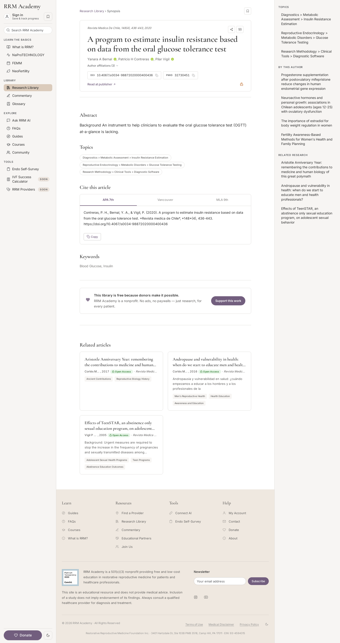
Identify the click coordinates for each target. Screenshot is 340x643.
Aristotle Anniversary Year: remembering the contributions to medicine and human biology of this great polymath (306, 169)
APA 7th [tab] (108, 200)
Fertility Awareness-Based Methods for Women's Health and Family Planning (307, 139)
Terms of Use (194, 624)
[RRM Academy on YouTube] (206, 597)
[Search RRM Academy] (28, 30)
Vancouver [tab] (165, 200)
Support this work (228, 301)
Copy (92, 236)
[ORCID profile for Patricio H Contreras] (152, 59)
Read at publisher (101, 84)
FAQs (69, 521)
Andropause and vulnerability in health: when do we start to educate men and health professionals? (305, 192)
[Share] (231, 29)
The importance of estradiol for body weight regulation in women (306, 123)
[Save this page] (247, 10)
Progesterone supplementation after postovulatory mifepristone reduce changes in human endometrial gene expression (305, 81)
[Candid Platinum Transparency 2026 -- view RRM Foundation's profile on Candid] (70, 577)
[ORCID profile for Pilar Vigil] (172, 59)
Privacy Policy (249, 624)
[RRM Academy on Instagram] (195, 597)
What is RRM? (75, 538)
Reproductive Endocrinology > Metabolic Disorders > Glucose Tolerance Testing (132, 164)
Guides (70, 513)
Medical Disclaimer (221, 624)
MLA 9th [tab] (222, 200)
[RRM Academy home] (28, 6)
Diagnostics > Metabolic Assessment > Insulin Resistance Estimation (125, 157)
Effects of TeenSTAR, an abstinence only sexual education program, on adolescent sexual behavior (306, 215)
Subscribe (258, 581)
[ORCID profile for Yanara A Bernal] (115, 59)
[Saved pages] (48, 16)
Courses (71, 530)
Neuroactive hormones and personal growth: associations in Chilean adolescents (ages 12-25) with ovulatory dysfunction (307, 104)
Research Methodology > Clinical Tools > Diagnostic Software (121, 171)
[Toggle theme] (48, 635)
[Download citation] (239, 29)
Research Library (92, 11)
